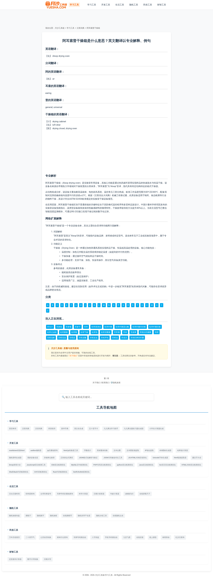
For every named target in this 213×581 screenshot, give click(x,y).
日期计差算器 (99, 494)
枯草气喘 (84, 332)
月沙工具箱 (59, 28)
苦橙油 (115, 338)
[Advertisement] (106, 18)
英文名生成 (78, 429)
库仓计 (50, 327)
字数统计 (87, 450)
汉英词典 (80, 28)
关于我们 (96, 382)
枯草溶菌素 (105, 332)
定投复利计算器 (15, 559)
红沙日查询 (180, 537)
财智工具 (161, 4)
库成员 (124, 338)
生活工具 (119, 4)
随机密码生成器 (15, 458)
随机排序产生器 (84, 516)
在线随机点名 (118, 516)
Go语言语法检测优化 (167, 465)
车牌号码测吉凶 (80, 537)
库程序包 (105, 338)
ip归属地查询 (52, 450)
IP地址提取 (149, 450)
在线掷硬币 (67, 516)
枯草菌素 (64, 332)
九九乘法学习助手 (111, 429)
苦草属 (117, 332)
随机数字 (40, 516)
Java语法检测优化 (146, 465)
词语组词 (51, 429)
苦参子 (78, 327)
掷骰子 (28, 516)
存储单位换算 (49, 458)
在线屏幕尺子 (145, 494)
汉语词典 (38, 429)
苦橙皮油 (93, 338)
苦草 (86, 327)
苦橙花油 (62, 338)
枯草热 (94, 332)
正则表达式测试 (67, 458)
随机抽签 (53, 516)
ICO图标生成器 (165, 450)
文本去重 (117, 450)
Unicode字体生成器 (160, 458)
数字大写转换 (32, 559)
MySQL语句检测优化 (79, 465)
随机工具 (133, 4)
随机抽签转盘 (14, 516)
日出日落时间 (14, 494)
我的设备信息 (32, 458)
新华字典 (64, 429)
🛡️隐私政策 (115, 382)
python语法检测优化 (125, 465)
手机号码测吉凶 (111, 537)
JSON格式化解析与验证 (88, 458)
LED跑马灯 (129, 494)
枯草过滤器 (52, 332)
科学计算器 (83, 494)
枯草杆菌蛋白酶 (122, 327)
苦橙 (157, 332)
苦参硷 (59, 327)
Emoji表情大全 (15, 465)
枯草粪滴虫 (96, 327)
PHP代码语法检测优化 (102, 465)
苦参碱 (68, 327)
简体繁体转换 (102, 450)
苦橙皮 (72, 338)
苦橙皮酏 (82, 338)
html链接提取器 (180, 458)
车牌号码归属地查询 (65, 494)
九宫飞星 (126, 537)
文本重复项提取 (133, 450)
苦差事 (133, 332)
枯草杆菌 (108, 327)
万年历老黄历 (14, 537)
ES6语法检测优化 (58, 465)
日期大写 (47, 559)
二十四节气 (30, 537)
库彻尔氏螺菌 (145, 332)
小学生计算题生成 (156, 429)
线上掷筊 (152, 537)
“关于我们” (73, 356)
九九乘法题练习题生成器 (133, 429)
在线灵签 (139, 537)
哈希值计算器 (182, 450)
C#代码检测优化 (40, 472)
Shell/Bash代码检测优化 (18, 472)
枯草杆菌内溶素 (139, 327)
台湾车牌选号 (45, 494)
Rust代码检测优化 (60, 472)
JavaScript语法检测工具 (36, 465)
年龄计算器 (114, 494)
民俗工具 (147, 4)
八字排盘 (95, 537)
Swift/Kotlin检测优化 (81, 472)
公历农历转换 (45, 537)
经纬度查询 (30, 494)
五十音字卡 (93, 429)
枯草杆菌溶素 (155, 327)
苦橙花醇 (51, 338)
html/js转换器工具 (71, 450)
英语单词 (12, 429)
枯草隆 (74, 332)
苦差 (125, 332)
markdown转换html (16, 450)
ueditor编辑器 (35, 450)
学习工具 (91, 4)
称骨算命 (166, 537)
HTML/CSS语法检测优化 (191, 465)
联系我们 (105, 382)
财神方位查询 (62, 537)
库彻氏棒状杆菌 (137, 338)
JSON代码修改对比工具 (113, 458)
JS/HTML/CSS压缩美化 (137, 458)
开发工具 (105, 4)
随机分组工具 (101, 516)
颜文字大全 (196, 458)
